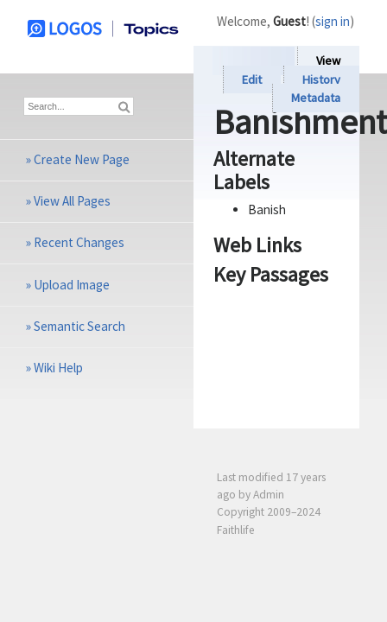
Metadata (315, 98)
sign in (332, 21)
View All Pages (72, 201)
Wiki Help (58, 367)
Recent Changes (79, 242)
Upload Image (72, 284)
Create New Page (82, 159)
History (321, 79)
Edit (252, 79)
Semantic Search (79, 326)
